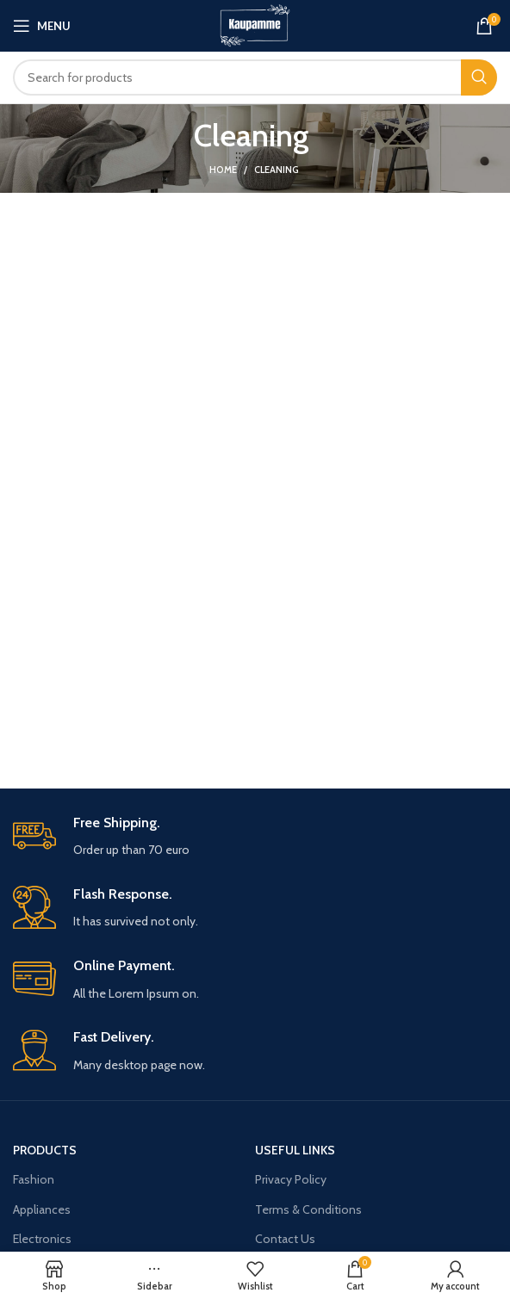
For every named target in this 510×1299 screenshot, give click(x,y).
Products (45, 1150)
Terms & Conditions (308, 1209)
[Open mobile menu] (41, 26)
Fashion (33, 1179)
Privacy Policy (291, 1179)
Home (223, 170)
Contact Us (285, 1238)
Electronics (42, 1238)
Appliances (42, 1209)
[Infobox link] (255, 837)
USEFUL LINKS (295, 1150)
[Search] (255, 77)
